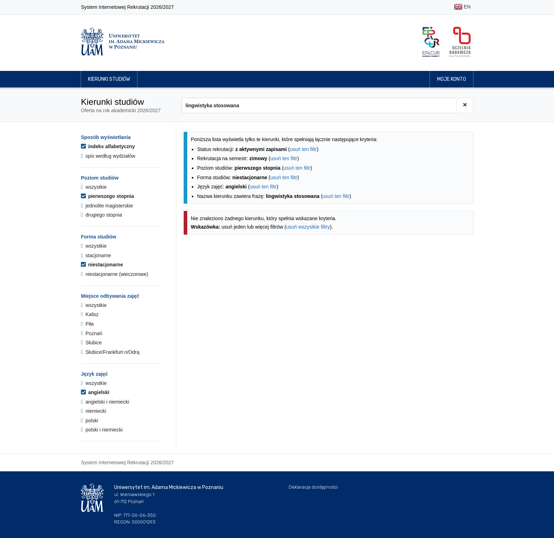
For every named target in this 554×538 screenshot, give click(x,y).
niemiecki (93, 411)
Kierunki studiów (109, 79)
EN (462, 7)
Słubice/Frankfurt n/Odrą (110, 352)
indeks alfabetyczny (108, 146)
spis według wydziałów (108, 156)
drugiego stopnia (101, 215)
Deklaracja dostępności (313, 487)
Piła (87, 324)
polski (89, 420)
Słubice (91, 342)
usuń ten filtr (303, 149)
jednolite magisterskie (107, 205)
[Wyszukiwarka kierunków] (319, 105)
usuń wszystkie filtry (308, 227)
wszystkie (94, 187)
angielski (95, 392)
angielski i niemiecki (105, 402)
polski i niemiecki (102, 430)
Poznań (91, 333)
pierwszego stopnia (107, 196)
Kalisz (90, 314)
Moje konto (451, 79)
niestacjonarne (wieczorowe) (114, 274)
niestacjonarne (102, 264)
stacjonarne (96, 255)
